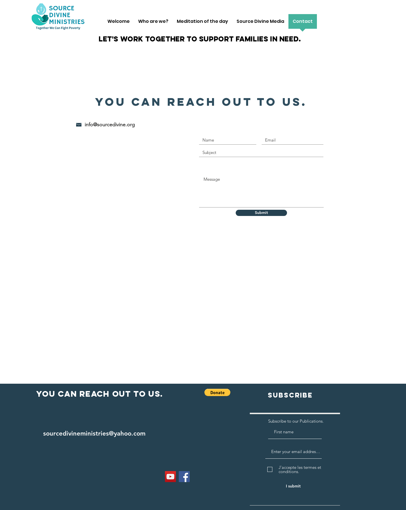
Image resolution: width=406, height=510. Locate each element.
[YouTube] (170, 476)
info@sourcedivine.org (110, 125)
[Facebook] (184, 476)
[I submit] (293, 486)
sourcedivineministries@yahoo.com (94, 433)
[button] (217, 392)
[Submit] (261, 213)
